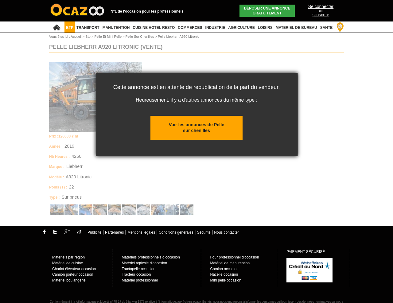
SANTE (326, 27)
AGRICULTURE (241, 27)
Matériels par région (68, 257)
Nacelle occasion (224, 274)
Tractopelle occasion (138, 269)
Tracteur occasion (136, 274)
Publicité (94, 232)
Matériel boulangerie (69, 280)
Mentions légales (141, 232)
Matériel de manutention (230, 263)
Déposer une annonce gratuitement (267, 10)
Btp (88, 36)
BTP (69, 27)
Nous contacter (226, 232)
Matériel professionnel (140, 280)
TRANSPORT (87, 27)
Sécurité (204, 232)
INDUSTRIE (215, 27)
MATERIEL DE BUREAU (296, 27)
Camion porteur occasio (71, 274)
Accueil (76, 36)
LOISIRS (265, 27)
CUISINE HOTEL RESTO (154, 27)
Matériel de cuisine (67, 263)
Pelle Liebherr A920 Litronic (178, 36)
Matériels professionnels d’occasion (151, 257)
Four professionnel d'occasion (234, 257)
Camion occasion (224, 269)
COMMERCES (190, 27)
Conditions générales (176, 232)
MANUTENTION (116, 27)
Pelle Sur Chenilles (140, 36)
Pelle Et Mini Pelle (108, 36)
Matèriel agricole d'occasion (144, 263)
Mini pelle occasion (225, 280)
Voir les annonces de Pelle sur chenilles (196, 127)
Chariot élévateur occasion (74, 269)
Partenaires (114, 232)
